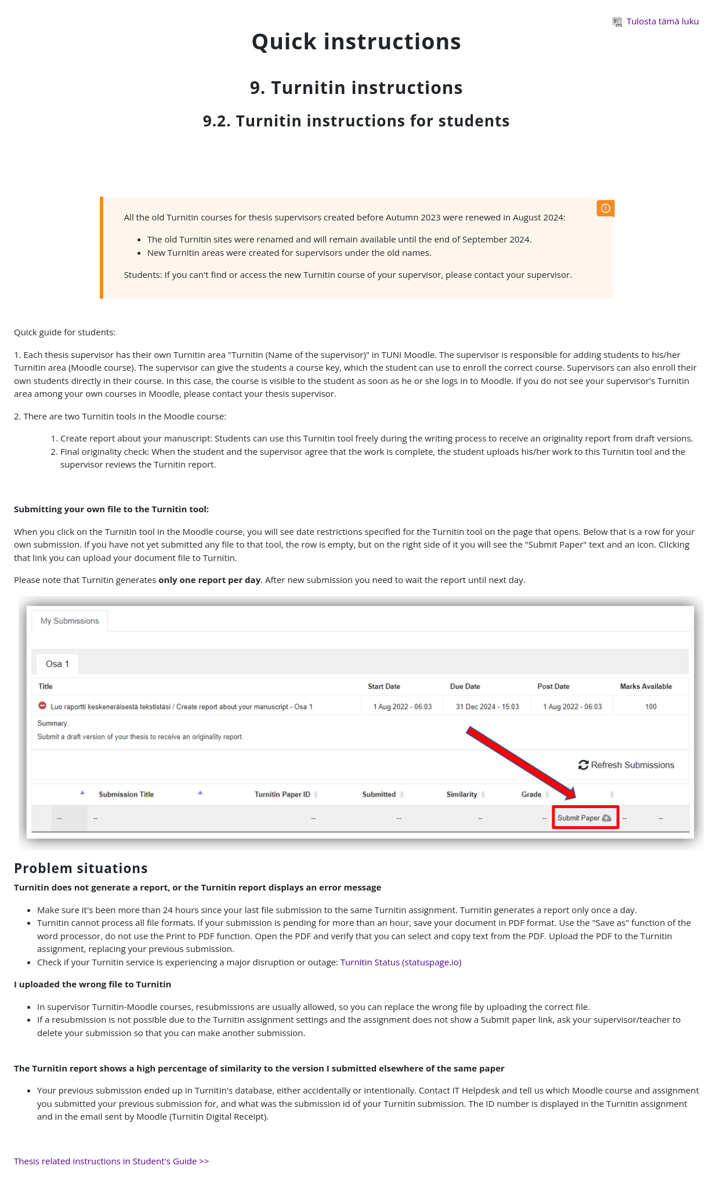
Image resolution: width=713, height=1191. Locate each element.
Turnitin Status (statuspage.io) (401, 962)
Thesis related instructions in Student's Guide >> (111, 1161)
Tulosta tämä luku (656, 21)
